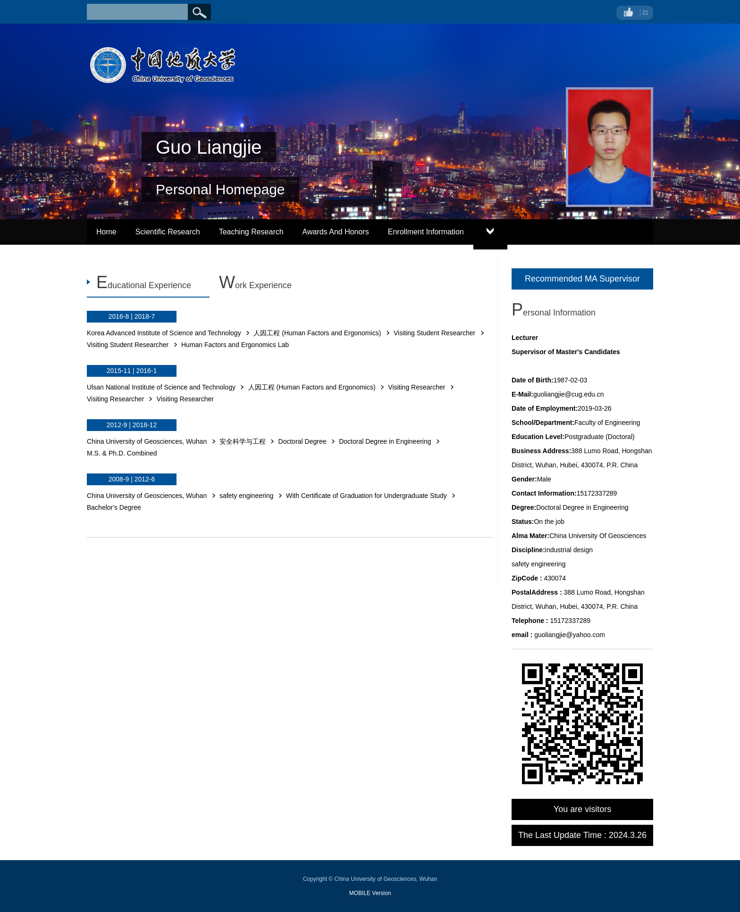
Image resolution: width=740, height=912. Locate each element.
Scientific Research (167, 232)
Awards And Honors (336, 232)
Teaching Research (251, 232)
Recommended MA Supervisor (582, 278)
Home (106, 232)
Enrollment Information (426, 232)
